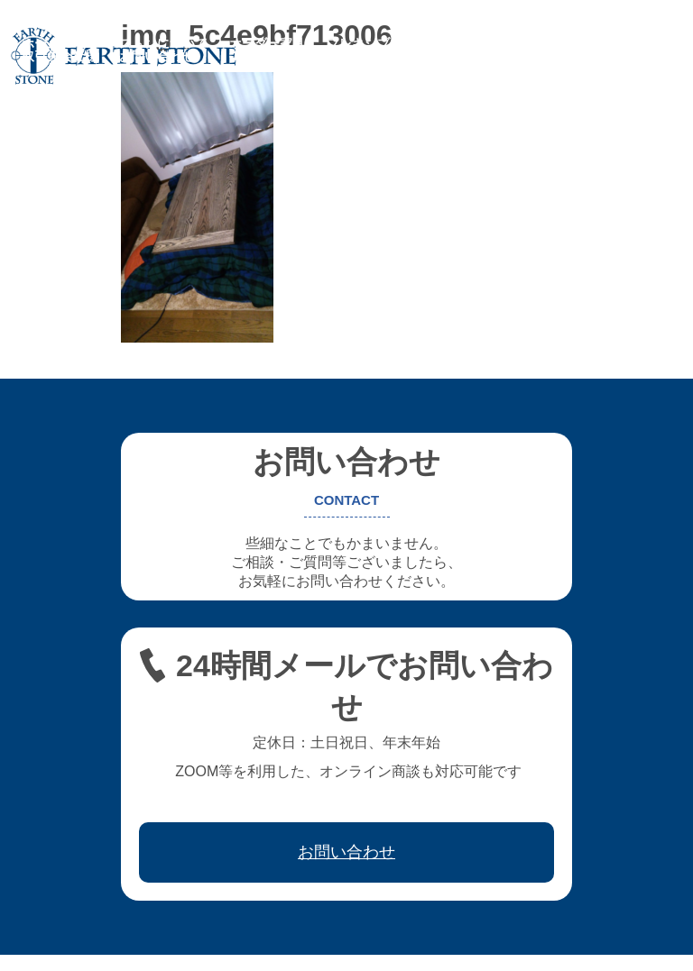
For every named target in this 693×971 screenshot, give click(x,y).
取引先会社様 (59, 56)
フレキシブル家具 (377, 43)
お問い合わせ (157, 56)
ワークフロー (572, 43)
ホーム (41, 43)
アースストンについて (144, 43)
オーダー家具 (267, 43)
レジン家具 (481, 43)
